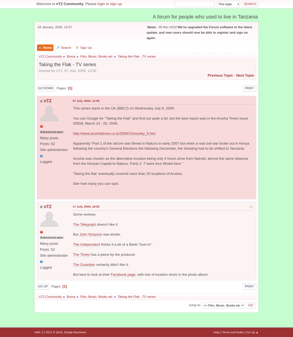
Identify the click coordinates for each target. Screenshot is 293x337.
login (101, 4)
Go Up (43, 286)
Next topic (245, 75)
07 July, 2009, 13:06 (86, 100)
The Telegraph (85, 224)
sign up (116, 4)
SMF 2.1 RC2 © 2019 (48, 332)
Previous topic (220, 75)
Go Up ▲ (252, 332)
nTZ (48, 100)
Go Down (45, 88)
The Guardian (84, 265)
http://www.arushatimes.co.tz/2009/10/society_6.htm (114, 133)
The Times (81, 254)
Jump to (194, 305)
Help (217, 332)
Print (249, 88)
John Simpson (90, 234)
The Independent (86, 244)
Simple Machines (75, 332)
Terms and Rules (233, 332)
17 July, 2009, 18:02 (86, 206)
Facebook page (123, 274)
